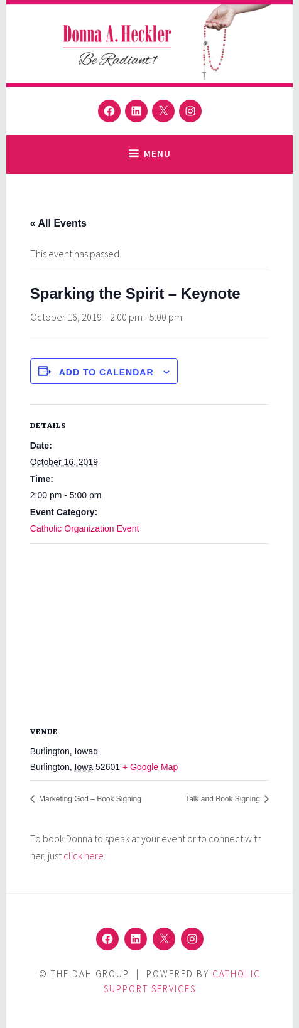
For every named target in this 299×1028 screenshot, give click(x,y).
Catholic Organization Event (84, 528)
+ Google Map (150, 767)
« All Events (58, 223)
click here (83, 855)
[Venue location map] (149, 634)
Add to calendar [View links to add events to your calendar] (106, 372)
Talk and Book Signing (223, 799)
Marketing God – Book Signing (89, 799)
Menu (157, 153)
